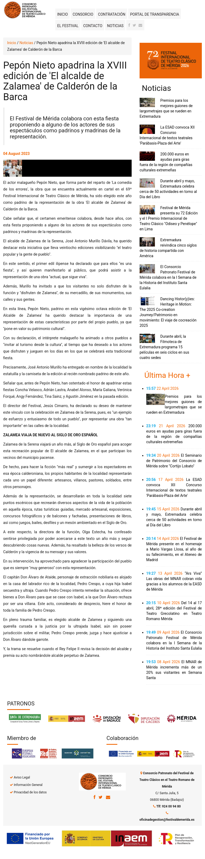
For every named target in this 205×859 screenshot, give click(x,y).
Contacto (92, 26)
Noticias (115, 26)
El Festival (67, 26)
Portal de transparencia (154, 14)
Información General (28, 785)
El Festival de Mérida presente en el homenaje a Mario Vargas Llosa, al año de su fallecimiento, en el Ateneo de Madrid (174, 549)
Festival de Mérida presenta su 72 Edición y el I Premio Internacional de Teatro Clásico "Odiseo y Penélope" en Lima (169, 218)
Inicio (62, 14)
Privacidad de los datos (30, 792)
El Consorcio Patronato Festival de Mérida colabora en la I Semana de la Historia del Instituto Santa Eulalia (168, 277)
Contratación (111, 14)
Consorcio (83, 14)
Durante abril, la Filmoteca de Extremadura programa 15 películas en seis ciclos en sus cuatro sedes (164, 347)
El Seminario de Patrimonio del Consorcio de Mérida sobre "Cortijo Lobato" (174, 460)
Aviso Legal (22, 777)
